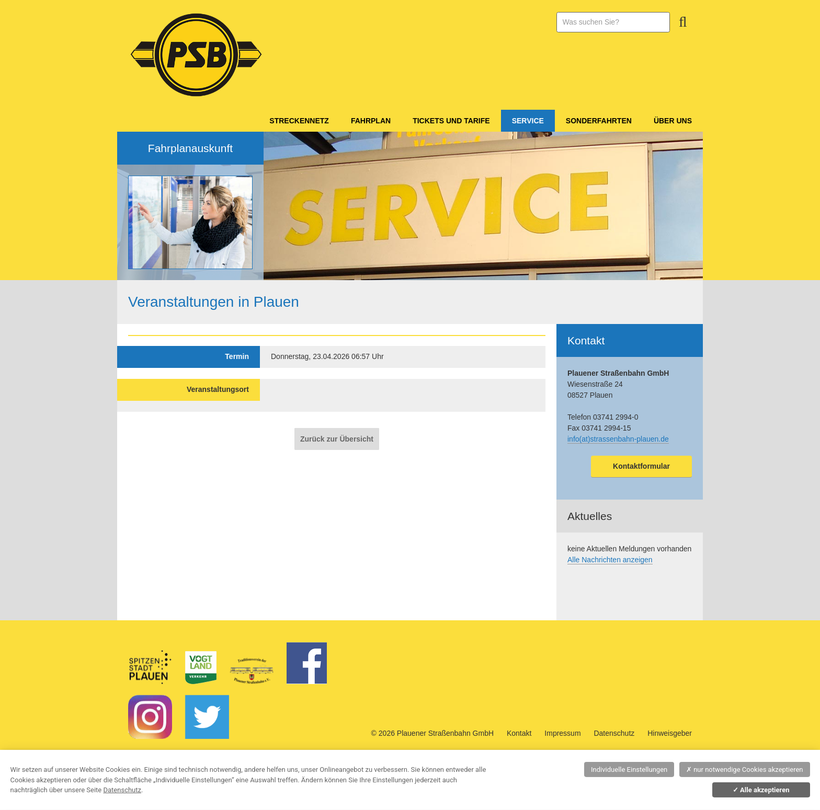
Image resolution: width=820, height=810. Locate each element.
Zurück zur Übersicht (336, 439)
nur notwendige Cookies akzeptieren (744, 769)
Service (528, 121)
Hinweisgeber (669, 733)
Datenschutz (614, 733)
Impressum (562, 733)
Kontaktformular (641, 466)
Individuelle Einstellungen (629, 769)
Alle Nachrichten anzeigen (610, 560)
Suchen (683, 22)
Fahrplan (371, 121)
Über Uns (673, 121)
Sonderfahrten (599, 121)
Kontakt (519, 733)
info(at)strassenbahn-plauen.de (618, 439)
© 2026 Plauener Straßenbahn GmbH (432, 733)
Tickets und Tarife (451, 121)
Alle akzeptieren (761, 790)
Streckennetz (299, 121)
